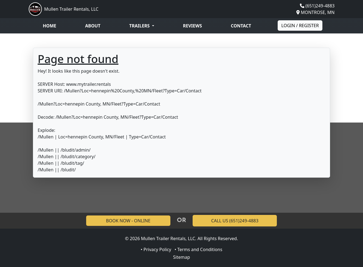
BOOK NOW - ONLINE (128, 221)
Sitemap (181, 257)
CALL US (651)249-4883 (234, 221)
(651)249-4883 (319, 6)
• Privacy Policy (156, 249)
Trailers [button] (140, 26)
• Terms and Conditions (198, 249)
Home (49, 26)
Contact (241, 26)
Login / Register (300, 25)
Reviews (192, 26)
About (92, 26)
